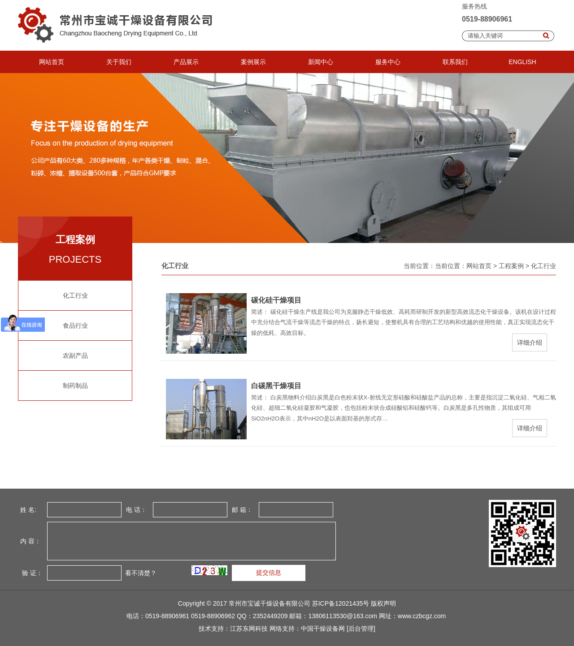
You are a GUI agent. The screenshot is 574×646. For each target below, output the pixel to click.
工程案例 (511, 265)
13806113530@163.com (342, 616)
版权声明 (383, 603)
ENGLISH (522, 61)
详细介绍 (529, 342)
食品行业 (75, 325)
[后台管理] (361, 628)
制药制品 (75, 385)
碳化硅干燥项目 (276, 300)
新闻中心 (320, 61)
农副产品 (75, 355)
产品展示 (186, 61)
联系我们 (455, 61)
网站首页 (51, 61)
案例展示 (253, 61)
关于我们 (118, 61)
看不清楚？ (140, 573)
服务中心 (387, 61)
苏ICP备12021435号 (341, 603)
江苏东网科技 (249, 628)
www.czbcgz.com (422, 616)
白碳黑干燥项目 (276, 386)
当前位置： (450, 265)
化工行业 (75, 295)
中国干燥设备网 (323, 628)
